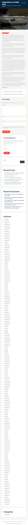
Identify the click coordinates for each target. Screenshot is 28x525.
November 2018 (7, 340)
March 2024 (7, 243)
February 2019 (7, 335)
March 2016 (7, 396)
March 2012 (7, 481)
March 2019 (7, 333)
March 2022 (7, 270)
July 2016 (6, 389)
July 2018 (6, 347)
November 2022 (7, 256)
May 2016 (6, 393)
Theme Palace (19, 523)
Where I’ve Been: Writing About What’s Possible (13, 177)
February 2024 (7, 245)
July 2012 (6, 474)
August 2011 (7, 493)
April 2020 (6, 310)
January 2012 (7, 484)
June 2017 (6, 370)
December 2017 (7, 359)
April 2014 (6, 437)
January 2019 (7, 337)
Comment (4, 105)
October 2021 (7, 279)
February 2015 (7, 419)
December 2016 (7, 381)
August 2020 (7, 303)
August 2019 (7, 324)
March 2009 (7, 504)
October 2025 (7, 226)
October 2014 (7, 426)
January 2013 (7, 463)
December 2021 (7, 275)
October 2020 (7, 300)
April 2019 (6, 331)
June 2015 (6, 412)
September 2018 (7, 344)
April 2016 (6, 395)
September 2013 (7, 449)
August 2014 (7, 430)
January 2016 (7, 400)
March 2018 (7, 354)
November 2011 (7, 488)
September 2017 (7, 365)
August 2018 (7, 345)
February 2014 (7, 440)
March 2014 (7, 439)
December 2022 (7, 254)
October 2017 (7, 363)
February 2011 (7, 495)
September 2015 (7, 407)
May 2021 (6, 287)
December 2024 (7, 236)
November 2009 (7, 500)
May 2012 (6, 477)
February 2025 (7, 233)
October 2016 (7, 384)
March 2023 (7, 249)
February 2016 (7, 398)
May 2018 (6, 351)
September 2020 (7, 301)
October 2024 (7, 240)
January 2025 (7, 235)
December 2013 (7, 444)
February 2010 (7, 498)
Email (3, 121)
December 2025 (7, 224)
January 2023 (7, 252)
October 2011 (7, 490)
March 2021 (7, 291)
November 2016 (7, 382)
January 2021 (7, 294)
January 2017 (7, 379)
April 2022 (6, 268)
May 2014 (6, 435)
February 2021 (7, 293)
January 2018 (7, 358)
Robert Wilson (5, 87)
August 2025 (7, 229)
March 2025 (7, 231)
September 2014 (7, 428)
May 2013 (6, 456)
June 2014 (6, 433)
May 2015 (6, 414)
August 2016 (7, 388)
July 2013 (6, 453)
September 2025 (7, 228)
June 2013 (6, 454)
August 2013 (7, 451)
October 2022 (7, 257)
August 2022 (7, 261)
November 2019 (7, 319)
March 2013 (7, 460)
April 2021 (6, 289)
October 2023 (7, 247)
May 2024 (6, 242)
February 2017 (7, 377)
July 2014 (6, 432)
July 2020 (6, 305)
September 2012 (7, 470)
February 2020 (7, 314)
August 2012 (7, 472)
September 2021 (7, 280)
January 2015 (7, 421)
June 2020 (6, 307)
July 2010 (6, 497)
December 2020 (7, 296)
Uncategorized (7, 514)
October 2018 (7, 342)
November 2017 (7, 361)
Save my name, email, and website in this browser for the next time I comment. (13, 127)
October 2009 (7, 502)
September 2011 (7, 491)
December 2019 (7, 317)
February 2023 (7, 250)
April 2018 (6, 352)
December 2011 (7, 486)
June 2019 (6, 328)
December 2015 (7, 402)
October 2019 (7, 321)
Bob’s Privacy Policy (22, 521)
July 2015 (6, 410)
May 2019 (6, 330)
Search (5, 160)
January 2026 (7, 222)
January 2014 (7, 442)
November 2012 (7, 467)
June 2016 (6, 391)
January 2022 (7, 273)
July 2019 (6, 326)
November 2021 (7, 277)
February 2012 (7, 483)
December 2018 (7, 338)
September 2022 (7, 259)
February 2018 (7, 356)
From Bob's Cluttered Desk (13, 521)
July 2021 (6, 284)
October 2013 (7, 447)
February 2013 (7, 461)
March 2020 (7, 312)
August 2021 (7, 282)
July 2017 (6, 368)
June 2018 (6, 349)
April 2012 (6, 479)
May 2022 (6, 266)
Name (3, 116)
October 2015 (7, 405)
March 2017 (7, 375)
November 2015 (7, 403)
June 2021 (6, 286)
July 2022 (6, 263)
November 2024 (7, 238)
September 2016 (7, 386)
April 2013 (6, 458)
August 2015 (7, 409)
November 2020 (7, 298)
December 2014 (7, 423)
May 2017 (6, 372)
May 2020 (6, 308)
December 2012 (7, 465)
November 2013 (7, 446)
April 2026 (6, 219)
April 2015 (6, 416)
